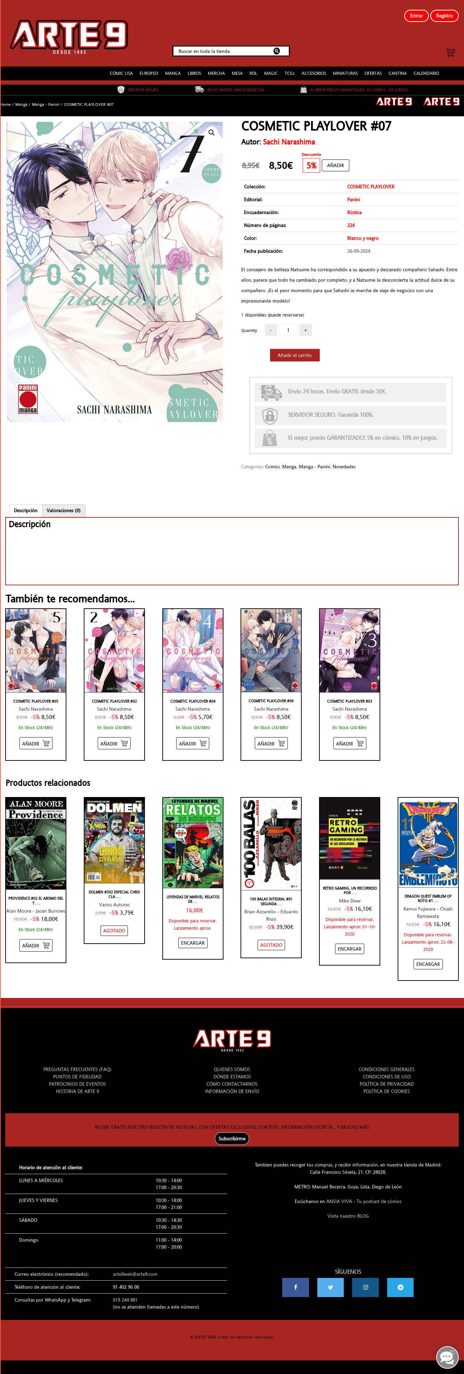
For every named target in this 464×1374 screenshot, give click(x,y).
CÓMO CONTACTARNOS (232, 1078)
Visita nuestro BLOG (348, 1210)
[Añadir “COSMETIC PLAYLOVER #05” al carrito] (35, 738)
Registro (444, 15)
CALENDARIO (426, 68)
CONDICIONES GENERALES (387, 1063)
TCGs (290, 68)
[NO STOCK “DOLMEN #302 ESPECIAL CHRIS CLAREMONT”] (114, 925)
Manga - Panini (45, 99)
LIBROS (194, 68)
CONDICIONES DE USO (387, 1071)
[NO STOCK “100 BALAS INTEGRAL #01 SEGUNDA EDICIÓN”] (271, 939)
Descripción (26, 504)
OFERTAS (373, 68)
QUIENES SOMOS (232, 1063)
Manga (21, 99)
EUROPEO (149, 68)
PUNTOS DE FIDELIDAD (77, 1071)
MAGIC (271, 68)
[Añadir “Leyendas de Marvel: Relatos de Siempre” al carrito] (192, 937)
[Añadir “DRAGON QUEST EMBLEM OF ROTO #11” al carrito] (428, 958)
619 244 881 (125, 1294)
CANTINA (398, 68)
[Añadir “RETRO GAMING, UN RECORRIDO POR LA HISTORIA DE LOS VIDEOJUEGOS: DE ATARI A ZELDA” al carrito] (349, 943)
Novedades (344, 460)
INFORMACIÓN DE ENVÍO (232, 1085)
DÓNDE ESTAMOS (232, 1071)
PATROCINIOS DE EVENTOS (77, 1078)
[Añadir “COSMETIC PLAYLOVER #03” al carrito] (349, 738)
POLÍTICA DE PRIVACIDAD (387, 1078)
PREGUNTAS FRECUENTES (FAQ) (77, 1063)
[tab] (25, 504)
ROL (253, 68)
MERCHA (216, 68)
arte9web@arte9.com (135, 1268)
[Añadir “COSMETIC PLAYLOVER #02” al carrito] (114, 738)
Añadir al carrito (295, 349)
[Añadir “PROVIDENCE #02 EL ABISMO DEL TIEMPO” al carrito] (35, 940)
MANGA (173, 68)
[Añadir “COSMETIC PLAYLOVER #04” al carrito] (192, 738)
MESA (237, 68)
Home (5, 99)
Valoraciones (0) (64, 504)
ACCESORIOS (314, 68)
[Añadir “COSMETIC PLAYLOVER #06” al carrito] (271, 737)
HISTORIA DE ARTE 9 (77, 1085)
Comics (272, 460)
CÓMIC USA (121, 68)
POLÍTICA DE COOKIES (387, 1085)
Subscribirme (232, 1133)
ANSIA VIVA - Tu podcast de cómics (363, 1195)
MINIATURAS (345, 68)
